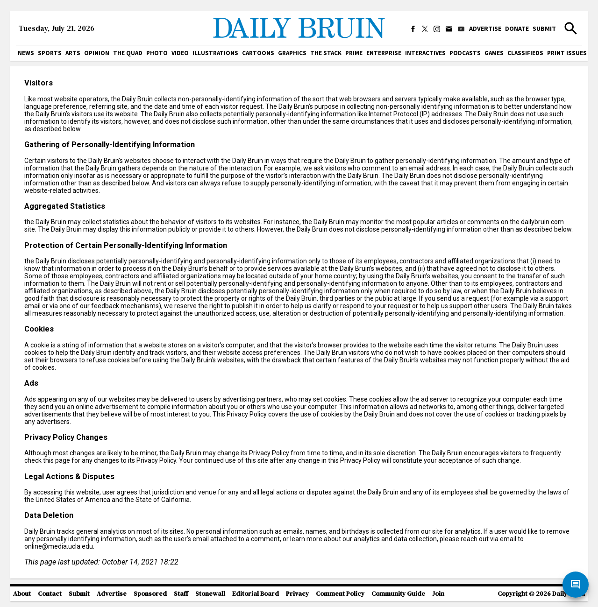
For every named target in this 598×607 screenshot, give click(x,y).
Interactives (425, 53)
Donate (517, 28)
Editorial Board (255, 593)
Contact (50, 593)
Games (494, 53)
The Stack (326, 53)
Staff (181, 593)
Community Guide (398, 593)
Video (180, 53)
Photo (157, 53)
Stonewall (210, 593)
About (22, 593)
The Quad (127, 53)
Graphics (292, 53)
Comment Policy (340, 593)
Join (438, 593)
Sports (50, 53)
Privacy (297, 593)
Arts (72, 53)
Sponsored (150, 593)
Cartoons (258, 53)
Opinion (96, 53)
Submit (544, 28)
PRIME (354, 53)
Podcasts (465, 53)
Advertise (485, 28)
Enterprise (383, 53)
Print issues (567, 53)
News (26, 53)
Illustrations (215, 53)
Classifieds (525, 53)
